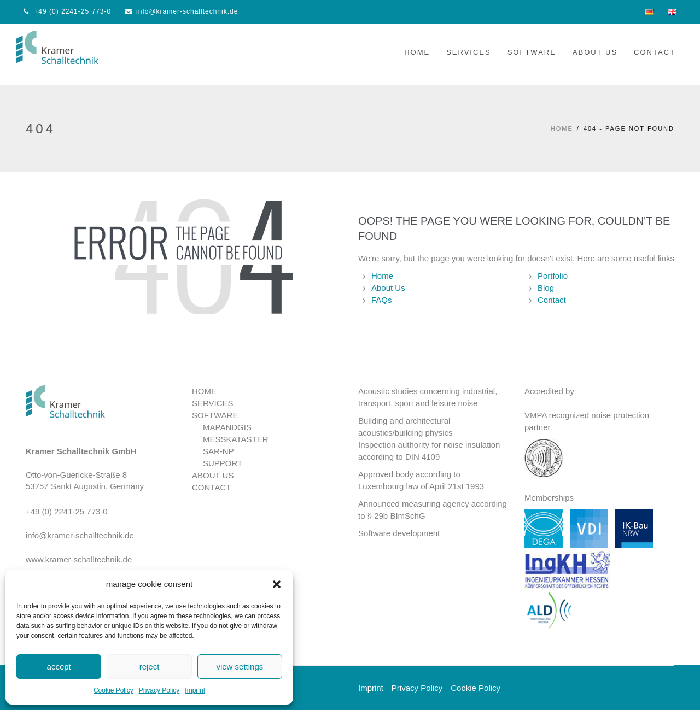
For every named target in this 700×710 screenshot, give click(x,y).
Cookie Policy (113, 690)
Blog (546, 287)
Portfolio (553, 275)
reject (149, 666)
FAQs (381, 299)
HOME (562, 128)
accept (59, 666)
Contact (552, 299)
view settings (239, 666)
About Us (388, 287)
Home (382, 275)
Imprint (195, 690)
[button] (276, 584)
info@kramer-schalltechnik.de (181, 11)
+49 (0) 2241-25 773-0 (67, 11)
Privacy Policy (159, 690)
